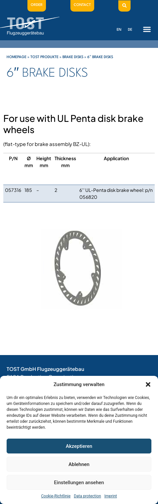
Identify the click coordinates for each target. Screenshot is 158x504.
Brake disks (72, 57)
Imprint (110, 496)
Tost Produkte (44, 57)
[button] (148, 384)
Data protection (87, 496)
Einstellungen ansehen (79, 483)
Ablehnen (78, 464)
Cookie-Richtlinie (55, 496)
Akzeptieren (79, 446)
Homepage (16, 57)
